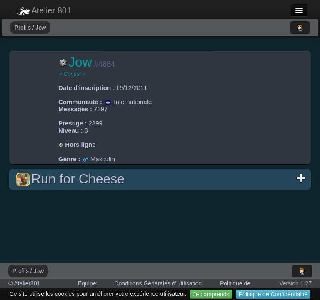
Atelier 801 (41, 10)
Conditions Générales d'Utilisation (158, 283)
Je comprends (211, 294)
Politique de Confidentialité (273, 294)
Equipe (87, 283)
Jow (41, 27)
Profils (23, 27)
